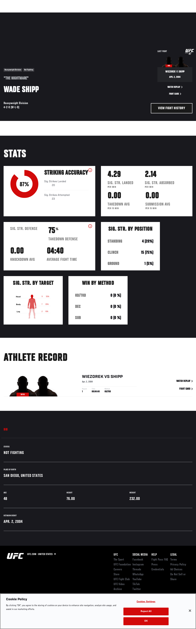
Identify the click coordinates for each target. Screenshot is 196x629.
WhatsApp (137, 574)
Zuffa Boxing (156, 14)
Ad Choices (176, 569)
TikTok (136, 584)
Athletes (43, 14)
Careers (118, 569)
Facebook (137, 559)
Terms (173, 559)
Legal (173, 555)
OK (145, 621)
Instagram (138, 564)
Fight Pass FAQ (159, 559)
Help (154, 555)
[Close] (190, 610)
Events (10, 14)
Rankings (26, 14)
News (58, 14)
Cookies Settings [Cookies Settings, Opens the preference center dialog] (146, 602)
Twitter (136, 589)
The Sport (119, 559)
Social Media (140, 555)
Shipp (117, 377)
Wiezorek (92, 377)
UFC (116, 555)
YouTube (137, 579)
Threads (136, 569)
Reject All (146, 611)
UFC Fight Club (122, 579)
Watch (138, 14)
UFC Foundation (122, 564)
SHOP (173, 14)
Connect (123, 14)
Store (116, 574)
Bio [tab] (6, 429)
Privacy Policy (178, 564)
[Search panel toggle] (183, 14)
